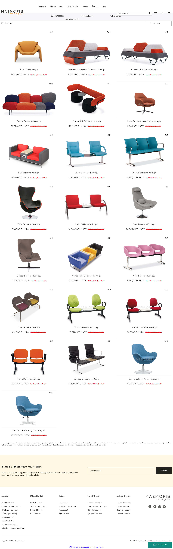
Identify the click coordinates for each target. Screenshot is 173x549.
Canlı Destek (160, 544)
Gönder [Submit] (164, 470)
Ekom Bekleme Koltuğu (86, 173)
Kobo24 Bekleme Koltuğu (144, 327)
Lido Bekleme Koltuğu (86, 224)
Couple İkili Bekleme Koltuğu (86, 121)
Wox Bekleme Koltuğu (144, 224)
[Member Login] (162, 13)
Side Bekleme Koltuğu (29, 224)
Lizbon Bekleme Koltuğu (29, 276)
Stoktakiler (8, 23)
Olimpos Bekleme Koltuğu (144, 70)
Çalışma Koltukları (95, 514)
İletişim (95, 6)
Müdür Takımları (123, 506)
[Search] (134, 13)
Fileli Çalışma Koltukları (97, 506)
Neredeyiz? (63, 510)
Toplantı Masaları (123, 514)
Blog (104, 6)
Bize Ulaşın (63, 503)
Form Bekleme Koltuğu (28, 379)
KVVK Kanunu (35, 514)
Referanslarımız (72, 19)
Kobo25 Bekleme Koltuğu (86, 327)
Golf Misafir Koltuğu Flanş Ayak (144, 379)
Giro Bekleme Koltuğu (144, 276)
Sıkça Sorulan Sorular (38, 506)
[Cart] (169, 13)
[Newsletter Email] (120, 470)
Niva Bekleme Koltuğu (29, 327)
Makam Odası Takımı (9, 525)
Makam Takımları (123, 503)
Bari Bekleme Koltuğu (29, 173)
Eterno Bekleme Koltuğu (144, 173)
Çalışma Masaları (123, 510)
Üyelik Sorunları (36, 503)
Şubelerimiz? (64, 514)
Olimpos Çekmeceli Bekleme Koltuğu (86, 70)
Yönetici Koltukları (95, 503)
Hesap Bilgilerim (36, 510)
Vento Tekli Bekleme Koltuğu (86, 276)
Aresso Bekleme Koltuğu (86, 379)
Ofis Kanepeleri (7, 517)
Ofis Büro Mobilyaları (9, 510)
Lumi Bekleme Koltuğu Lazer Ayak (144, 121)
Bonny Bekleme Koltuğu (29, 121)
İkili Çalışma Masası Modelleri (12, 528)
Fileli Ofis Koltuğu (8, 521)
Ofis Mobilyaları (7, 503)
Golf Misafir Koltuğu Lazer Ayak (29, 430)
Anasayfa (42, 6)
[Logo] (12, 13)
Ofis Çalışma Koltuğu (9, 514)
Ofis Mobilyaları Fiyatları (10, 506)
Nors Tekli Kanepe (29, 70)
